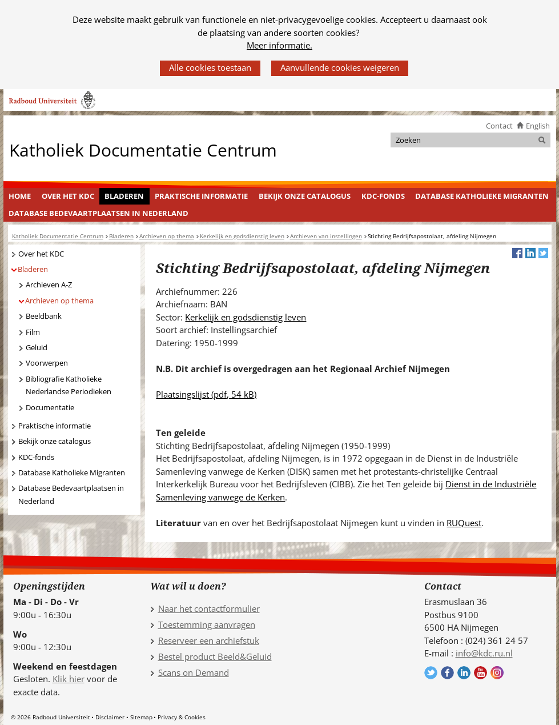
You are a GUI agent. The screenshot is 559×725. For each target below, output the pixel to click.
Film (33, 332)
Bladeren (124, 196)
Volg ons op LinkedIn (463, 672)
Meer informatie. (279, 45)
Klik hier (69, 678)
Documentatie (50, 407)
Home (20, 196)
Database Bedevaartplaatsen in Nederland (98, 213)
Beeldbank (44, 316)
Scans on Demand (193, 672)
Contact (499, 126)
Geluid (36, 347)
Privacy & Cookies (182, 717)
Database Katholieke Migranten (482, 196)
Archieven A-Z (49, 284)
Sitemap (141, 717)
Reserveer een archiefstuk (208, 640)
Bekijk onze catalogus (305, 196)
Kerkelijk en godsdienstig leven (245, 317)
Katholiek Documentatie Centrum (143, 149)
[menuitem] (20, 196)
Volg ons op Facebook (447, 672)
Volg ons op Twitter (430, 672)
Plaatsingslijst (206, 394)
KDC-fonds (383, 196)
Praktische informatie (201, 196)
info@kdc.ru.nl (484, 653)
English (538, 126)
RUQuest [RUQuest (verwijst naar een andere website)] (464, 522)
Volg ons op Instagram (497, 672)
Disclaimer (109, 717)
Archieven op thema (59, 300)
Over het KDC (68, 196)
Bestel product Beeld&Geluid (215, 656)
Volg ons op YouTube (480, 672)
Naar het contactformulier (209, 608)
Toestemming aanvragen (206, 624)
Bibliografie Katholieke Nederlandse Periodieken (68, 385)
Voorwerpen (47, 363)
